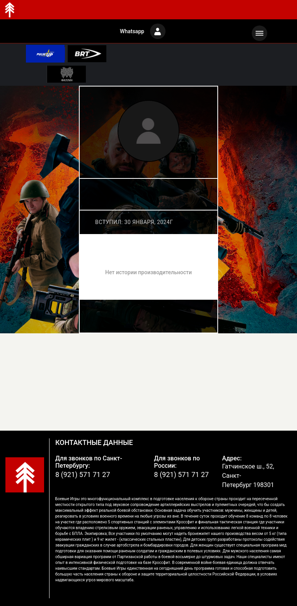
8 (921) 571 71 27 (82, 474)
